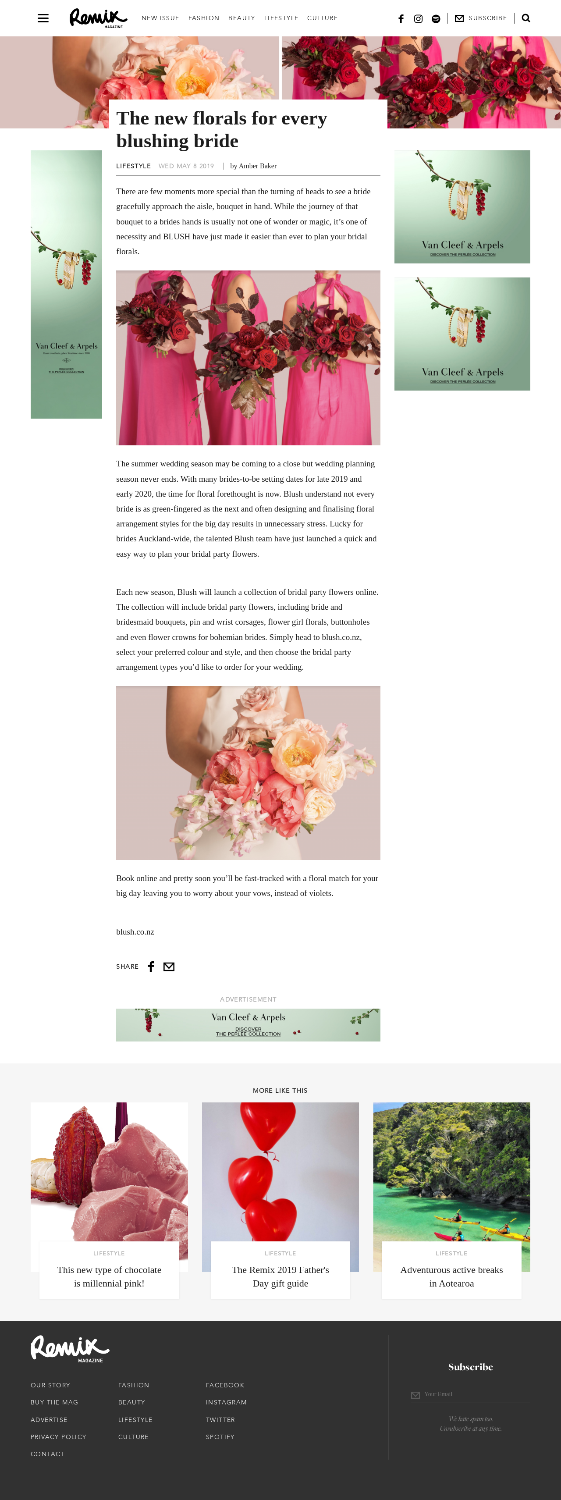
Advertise (49, 1420)
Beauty (241, 18)
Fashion (204, 18)
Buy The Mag (54, 1402)
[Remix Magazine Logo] (99, 18)
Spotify (220, 1437)
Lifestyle (281, 18)
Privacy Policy (59, 1437)
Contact (48, 1454)
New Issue (161, 18)
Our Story (51, 1385)
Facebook (225, 1385)
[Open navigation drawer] (43, 18)
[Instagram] (418, 18)
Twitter (220, 1420)
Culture (322, 18)
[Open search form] (526, 18)
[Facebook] (401, 18)
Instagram (226, 1402)
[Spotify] (436, 18)
